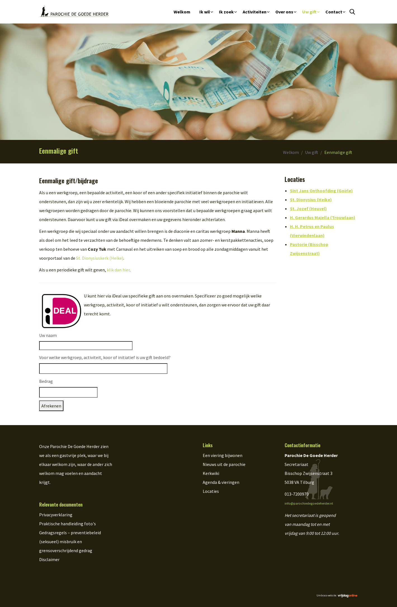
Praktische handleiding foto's (67, 523)
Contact (333, 12)
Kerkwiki (211, 473)
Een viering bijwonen (222, 455)
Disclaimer (49, 559)
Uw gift (309, 12)
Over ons (284, 12)
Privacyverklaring (55, 514)
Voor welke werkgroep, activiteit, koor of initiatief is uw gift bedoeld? (105, 357)
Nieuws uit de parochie (224, 464)
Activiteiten (254, 12)
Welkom (182, 12)
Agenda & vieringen (221, 482)
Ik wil (204, 12)
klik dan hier (118, 270)
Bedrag (46, 381)
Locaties (211, 491)
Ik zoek (226, 12)
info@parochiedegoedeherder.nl (309, 503)
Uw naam (48, 335)
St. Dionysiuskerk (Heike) (99, 258)
